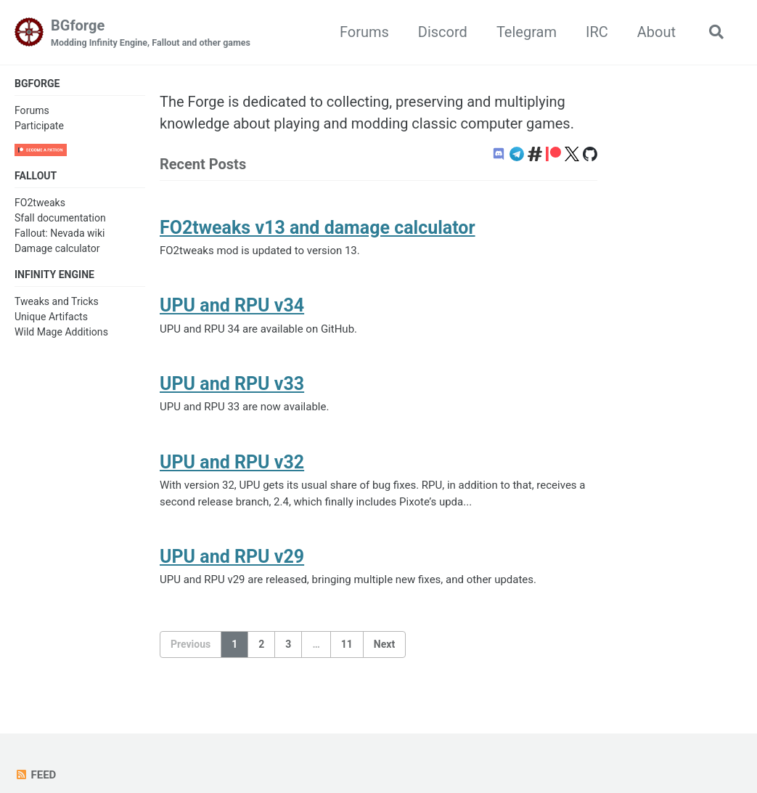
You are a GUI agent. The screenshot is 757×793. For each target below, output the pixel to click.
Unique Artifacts (51, 316)
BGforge (150, 33)
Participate (39, 125)
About (656, 32)
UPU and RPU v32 (231, 462)
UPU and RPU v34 (231, 305)
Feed (35, 774)
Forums (364, 32)
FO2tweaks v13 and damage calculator (316, 227)
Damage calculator (57, 247)
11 (347, 644)
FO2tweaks (40, 202)
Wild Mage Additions (61, 332)
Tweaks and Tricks (57, 300)
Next (384, 644)
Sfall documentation (60, 217)
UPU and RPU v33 (231, 383)
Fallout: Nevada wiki (60, 232)
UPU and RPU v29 (231, 556)
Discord (442, 32)
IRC (597, 32)
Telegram (526, 32)
